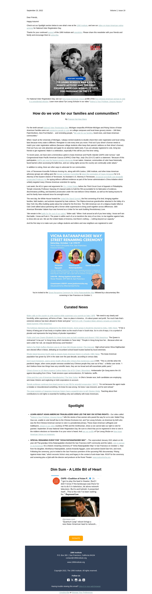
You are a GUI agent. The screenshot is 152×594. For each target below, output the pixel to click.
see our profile (88, 431)
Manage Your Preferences (82, 592)
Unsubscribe (64, 592)
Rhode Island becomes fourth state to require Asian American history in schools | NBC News (63, 354)
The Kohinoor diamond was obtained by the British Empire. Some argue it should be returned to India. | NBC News (72, 328)
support (51, 32)
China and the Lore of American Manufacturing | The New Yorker (52, 377)
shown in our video (47, 426)
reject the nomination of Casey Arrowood (98, 174)
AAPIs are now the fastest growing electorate (55, 160)
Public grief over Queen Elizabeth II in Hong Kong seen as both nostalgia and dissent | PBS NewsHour (67, 337)
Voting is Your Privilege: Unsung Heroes (106, 102)
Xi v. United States (70, 186)
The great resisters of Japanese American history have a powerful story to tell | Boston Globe (63, 391)
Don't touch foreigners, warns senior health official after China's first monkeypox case (60, 361)
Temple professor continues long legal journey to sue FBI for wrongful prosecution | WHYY (62, 384)
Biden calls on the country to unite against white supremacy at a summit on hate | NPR (61, 316)
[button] (76, 538)
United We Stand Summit (70, 199)
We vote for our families (83, 133)
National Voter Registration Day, (56, 128)
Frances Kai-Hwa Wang (77, 119)
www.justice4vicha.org (101, 457)
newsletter (78, 32)
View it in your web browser (90, 586)
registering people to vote (59, 130)
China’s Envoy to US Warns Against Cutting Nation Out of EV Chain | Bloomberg (58, 370)
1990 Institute (82, 25)
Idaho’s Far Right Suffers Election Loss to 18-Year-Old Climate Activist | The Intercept (60, 347)
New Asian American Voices (73, 99)
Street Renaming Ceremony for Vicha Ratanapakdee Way (71, 293)
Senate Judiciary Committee (68, 174)
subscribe (54, 35)
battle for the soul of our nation (53, 214)
